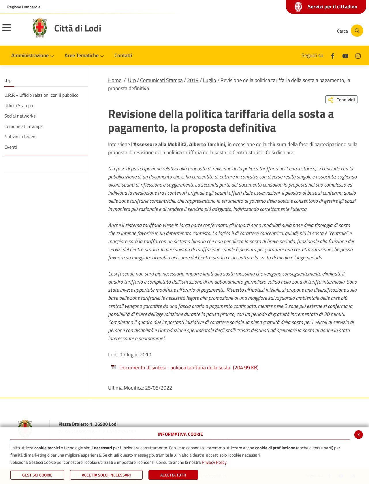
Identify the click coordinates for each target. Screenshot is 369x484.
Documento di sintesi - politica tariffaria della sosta (185, 367)
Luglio (209, 80)
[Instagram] (309, 30)
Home (114, 80)
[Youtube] (292, 30)
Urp (132, 80)
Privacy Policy (214, 462)
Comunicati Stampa (161, 80)
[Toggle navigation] (13, 31)
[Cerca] (349, 31)
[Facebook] (275, 30)
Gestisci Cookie (37, 475)
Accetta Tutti (173, 475)
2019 (193, 80)
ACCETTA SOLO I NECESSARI (106, 475)
